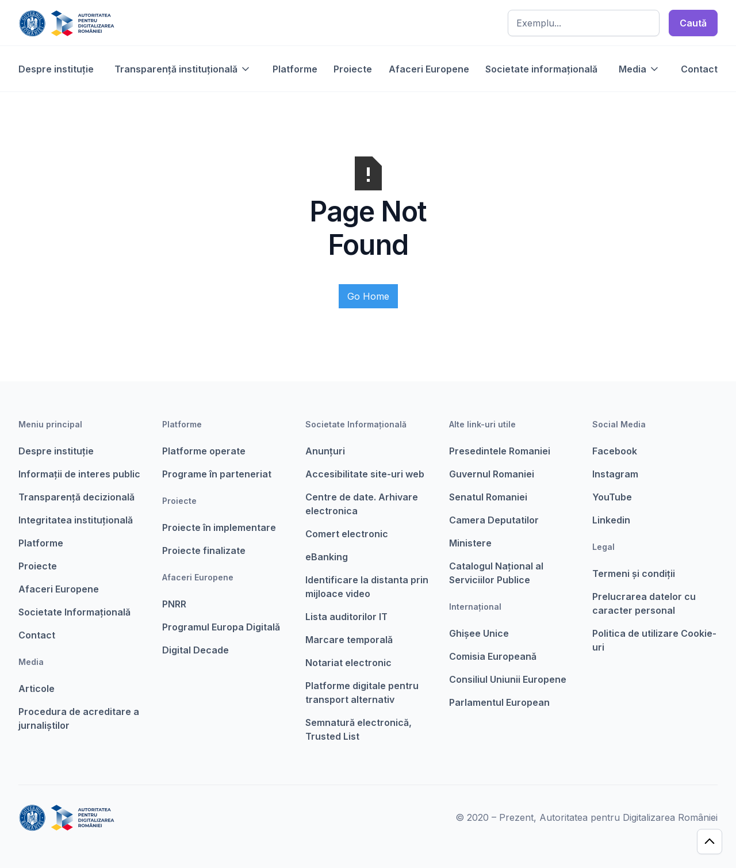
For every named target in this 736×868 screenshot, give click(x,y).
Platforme (295, 69)
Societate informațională (541, 69)
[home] (66, 23)
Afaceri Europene (429, 69)
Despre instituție (56, 69)
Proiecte (353, 69)
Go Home (368, 296)
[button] (182, 69)
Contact (699, 69)
